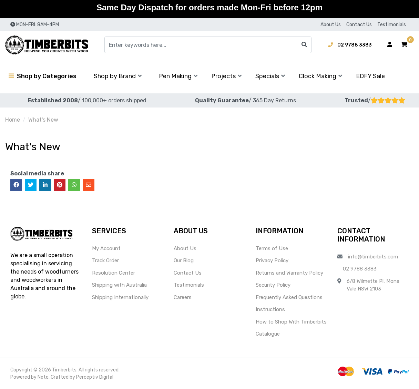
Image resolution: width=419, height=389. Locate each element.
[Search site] (304, 45)
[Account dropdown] (390, 44)
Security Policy (273, 285)
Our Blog (184, 260)
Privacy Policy (272, 260)
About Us (330, 25)
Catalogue (268, 334)
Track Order (105, 260)
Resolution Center (113, 273)
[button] (404, 44)
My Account (106, 248)
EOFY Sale (370, 76)
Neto (43, 377)
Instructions (270, 309)
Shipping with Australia (119, 285)
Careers (183, 297)
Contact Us (359, 25)
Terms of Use (272, 248)
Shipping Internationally (120, 297)
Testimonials (391, 25)
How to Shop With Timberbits (291, 322)
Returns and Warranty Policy (289, 273)
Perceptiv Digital (94, 377)
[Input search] (207, 45)
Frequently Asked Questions (289, 297)
